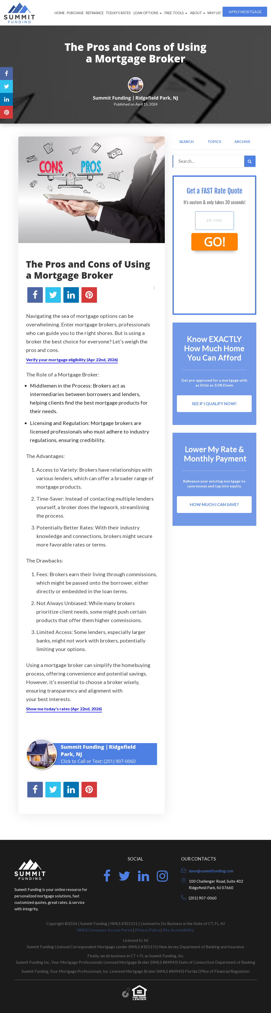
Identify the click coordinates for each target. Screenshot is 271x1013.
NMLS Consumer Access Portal (104, 930)
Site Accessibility (178, 930)
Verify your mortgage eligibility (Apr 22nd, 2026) (72, 359)
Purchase (75, 13)
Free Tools (175, 13)
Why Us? (214, 13)
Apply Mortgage (245, 12)
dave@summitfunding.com (211, 871)
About (197, 13)
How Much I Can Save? (214, 504)
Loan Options (147, 13)
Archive (242, 141)
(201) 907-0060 (120, 761)
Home (60, 13)
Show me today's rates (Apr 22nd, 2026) (64, 708)
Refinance (95, 13)
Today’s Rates (118, 13)
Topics (214, 141)
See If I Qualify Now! (214, 403)
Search (186, 141)
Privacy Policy (147, 930)
